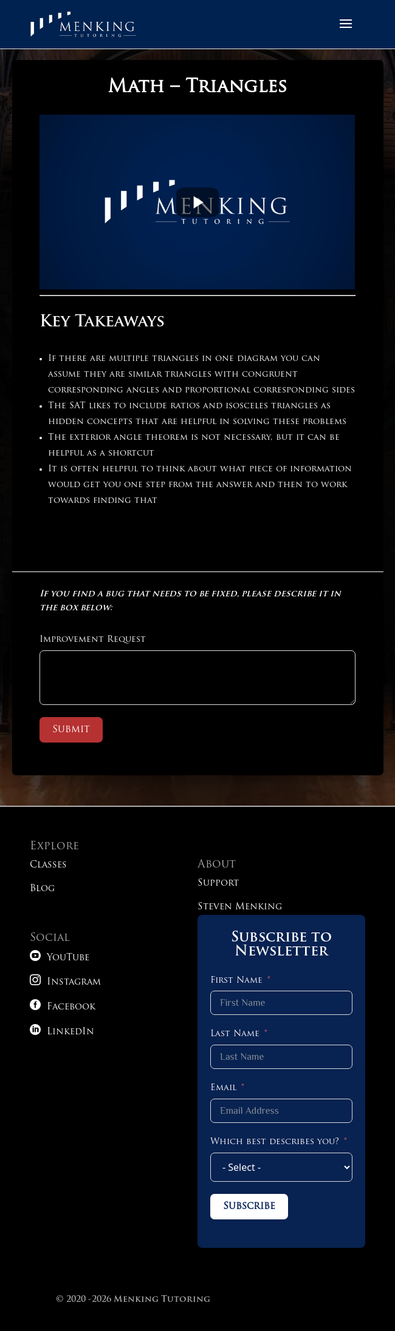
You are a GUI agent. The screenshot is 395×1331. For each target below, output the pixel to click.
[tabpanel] (197, 318)
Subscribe (249, 1206)
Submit (71, 730)
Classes (48, 865)
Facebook (62, 1007)
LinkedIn (62, 1032)
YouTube (59, 958)
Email (223, 1088)
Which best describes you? (274, 1142)
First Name (236, 980)
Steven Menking (239, 907)
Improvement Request (93, 639)
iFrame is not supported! (197, 202)
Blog (42, 889)
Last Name (234, 1034)
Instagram (65, 982)
